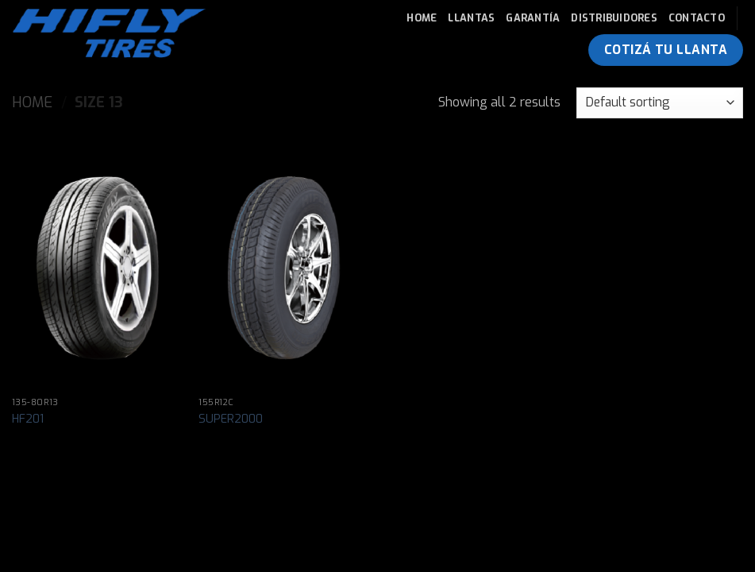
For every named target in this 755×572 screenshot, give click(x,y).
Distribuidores (614, 18)
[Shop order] (659, 102)
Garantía (533, 18)
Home (421, 18)
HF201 (28, 419)
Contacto (696, 18)
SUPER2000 (230, 419)
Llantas (471, 18)
